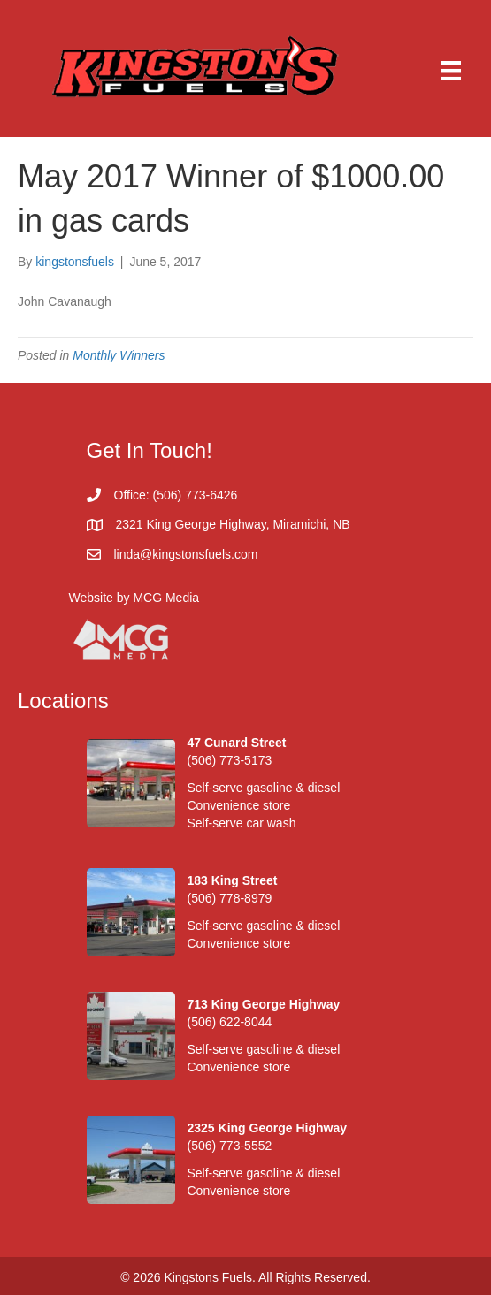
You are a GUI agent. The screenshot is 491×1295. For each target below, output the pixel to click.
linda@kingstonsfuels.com (186, 554)
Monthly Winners (119, 355)
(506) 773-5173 (230, 760)
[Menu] (451, 71)
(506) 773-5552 (230, 1146)
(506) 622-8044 (230, 1022)
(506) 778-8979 (230, 898)
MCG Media (166, 597)
